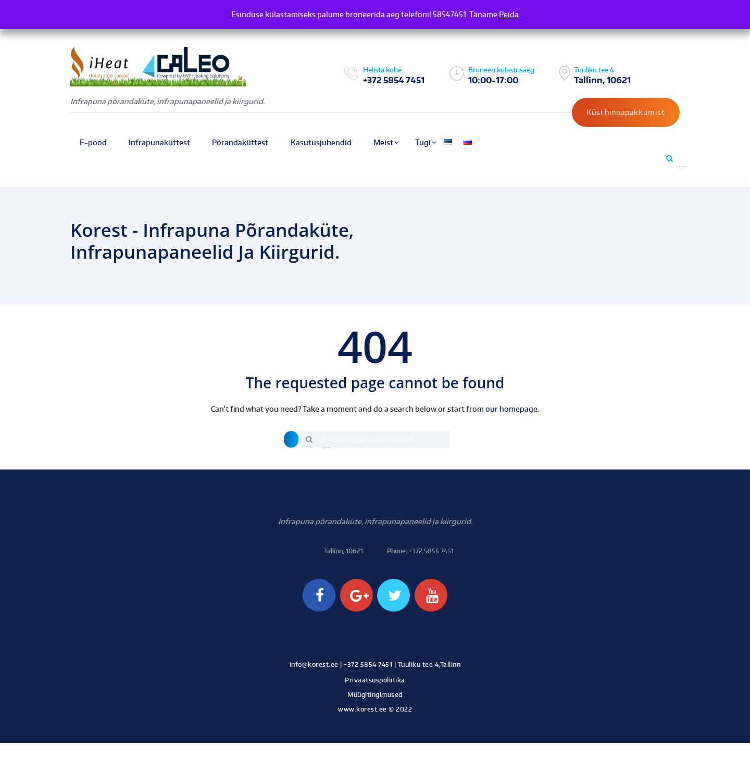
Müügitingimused (375, 695)
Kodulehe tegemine (375, 721)
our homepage (511, 408)
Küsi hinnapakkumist (625, 112)
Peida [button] (509, 14)
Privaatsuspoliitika (375, 680)
